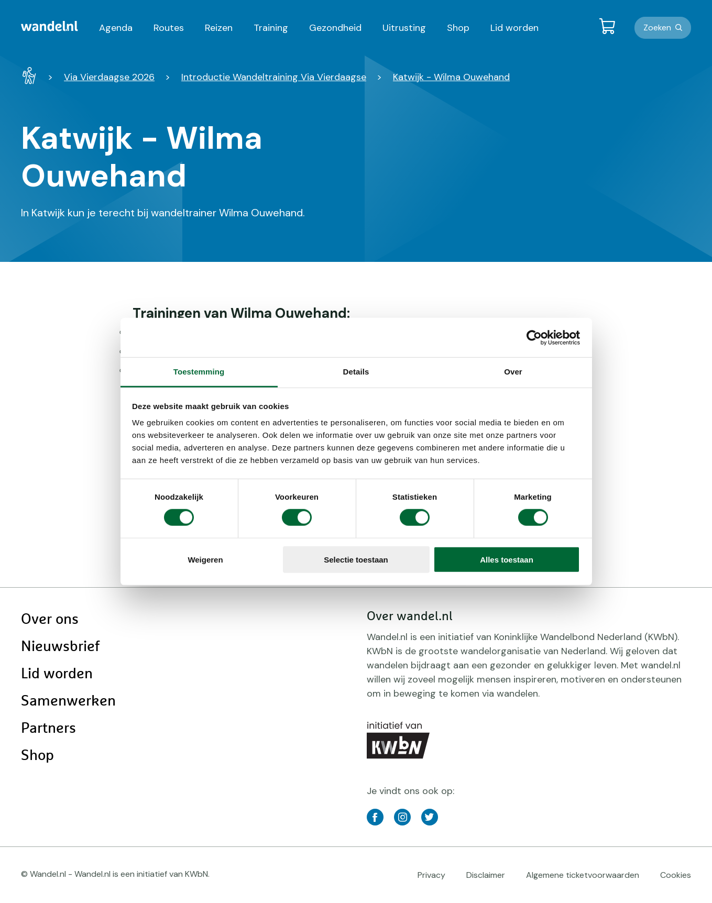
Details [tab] (356, 371)
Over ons (50, 619)
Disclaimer (485, 874)
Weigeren (205, 559)
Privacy (431, 874)
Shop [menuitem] (458, 27)
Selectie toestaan (356, 559)
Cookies (675, 874)
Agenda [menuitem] (116, 27)
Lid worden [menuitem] (514, 27)
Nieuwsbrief (60, 647)
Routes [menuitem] (169, 27)
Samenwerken (68, 701)
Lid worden (57, 674)
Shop (37, 755)
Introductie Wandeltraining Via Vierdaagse (273, 77)
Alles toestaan (506, 559)
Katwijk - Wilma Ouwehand (451, 77)
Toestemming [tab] (199, 371)
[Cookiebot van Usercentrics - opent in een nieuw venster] (534, 337)
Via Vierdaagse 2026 (109, 77)
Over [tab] (513, 371)
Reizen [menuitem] (219, 27)
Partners (48, 728)
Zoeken (657, 27)
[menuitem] (49, 26)
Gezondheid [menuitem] (335, 27)
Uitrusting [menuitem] (404, 27)
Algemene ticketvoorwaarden (582, 874)
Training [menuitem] (271, 27)
